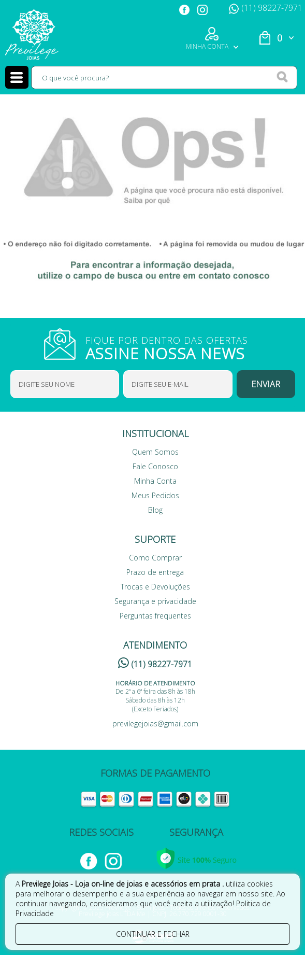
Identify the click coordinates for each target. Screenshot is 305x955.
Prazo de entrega (155, 572)
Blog (155, 510)
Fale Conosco (155, 466)
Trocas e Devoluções (155, 587)
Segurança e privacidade (155, 601)
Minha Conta (155, 481)
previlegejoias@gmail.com (155, 723)
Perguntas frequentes (155, 616)
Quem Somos (155, 452)
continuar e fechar (153, 934)
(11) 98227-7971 (265, 7)
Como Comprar (155, 558)
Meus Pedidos (155, 495)
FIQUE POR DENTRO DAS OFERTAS (173, 347)
